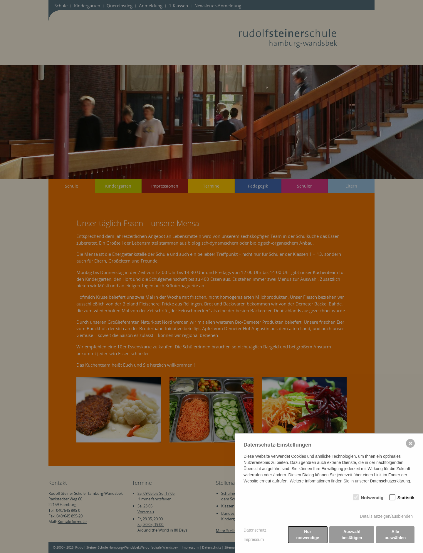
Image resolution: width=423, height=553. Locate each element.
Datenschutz (255, 530)
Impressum (254, 539)
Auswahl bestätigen (352, 534)
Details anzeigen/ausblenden (386, 516)
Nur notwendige (307, 534)
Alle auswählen (395, 534)
